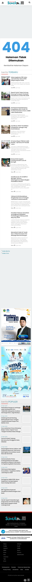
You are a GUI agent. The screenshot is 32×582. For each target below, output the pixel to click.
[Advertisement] (16, 21)
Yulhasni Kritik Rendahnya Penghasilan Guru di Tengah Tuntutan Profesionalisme (20, 197)
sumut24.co (15, 575)
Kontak (27, 569)
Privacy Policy (7, 569)
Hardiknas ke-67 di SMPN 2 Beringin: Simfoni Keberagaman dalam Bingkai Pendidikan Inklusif (20, 179)
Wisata (19, 544)
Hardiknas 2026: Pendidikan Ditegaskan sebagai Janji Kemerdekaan (19, 127)
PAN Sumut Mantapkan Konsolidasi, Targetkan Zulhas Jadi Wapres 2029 (10, 470)
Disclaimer (16, 569)
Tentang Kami (5, 567)
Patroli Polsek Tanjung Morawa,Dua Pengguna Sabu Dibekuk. (10, 440)
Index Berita (6, 251)
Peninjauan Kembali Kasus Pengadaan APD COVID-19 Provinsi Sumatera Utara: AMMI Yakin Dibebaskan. (20, 110)
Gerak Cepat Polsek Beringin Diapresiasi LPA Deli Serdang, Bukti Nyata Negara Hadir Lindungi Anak (10, 502)
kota (12, 87)
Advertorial (20, 554)
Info (4, 554)
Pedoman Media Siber (24, 567)
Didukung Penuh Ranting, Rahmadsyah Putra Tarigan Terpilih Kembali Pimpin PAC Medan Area (10, 420)
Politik (5, 546)
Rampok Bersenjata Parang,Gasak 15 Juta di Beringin (18, 160)
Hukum (5, 548)
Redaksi (13, 567)
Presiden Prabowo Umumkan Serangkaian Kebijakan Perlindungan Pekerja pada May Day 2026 (20, 215)
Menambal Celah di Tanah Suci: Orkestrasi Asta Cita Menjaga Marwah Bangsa (19, 233)
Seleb (18, 548)
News (12, 172)
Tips (4, 559)
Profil (18, 546)
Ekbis (4, 550)
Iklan (21, 569)
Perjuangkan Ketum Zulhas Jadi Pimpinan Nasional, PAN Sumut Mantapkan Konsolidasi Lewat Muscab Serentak (11, 451)
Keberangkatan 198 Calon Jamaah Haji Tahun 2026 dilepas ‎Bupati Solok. (19, 78)
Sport (18, 550)
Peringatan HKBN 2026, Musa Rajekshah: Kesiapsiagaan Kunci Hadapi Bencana (10, 481)
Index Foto (5, 253)
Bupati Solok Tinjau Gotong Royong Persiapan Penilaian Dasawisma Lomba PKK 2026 (20, 94)
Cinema (5, 557)
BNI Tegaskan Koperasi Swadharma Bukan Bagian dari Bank (11, 491)
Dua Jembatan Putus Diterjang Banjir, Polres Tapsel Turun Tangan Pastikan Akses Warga (11, 429)
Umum (19, 552)
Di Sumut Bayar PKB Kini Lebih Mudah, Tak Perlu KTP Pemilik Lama (20, 142)
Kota (4, 552)
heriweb (22, 575)
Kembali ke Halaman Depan (16, 65)
